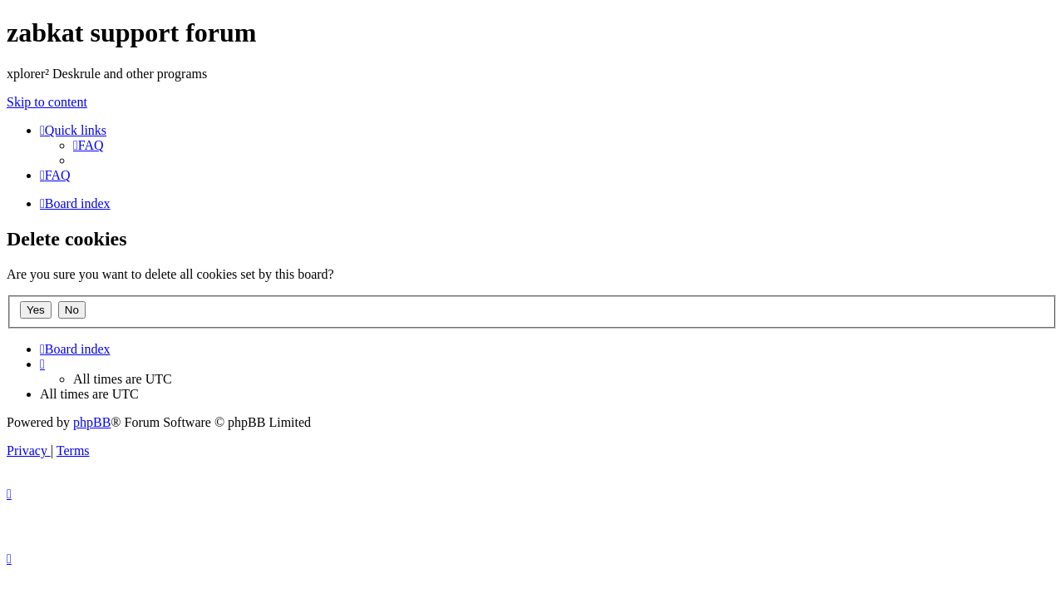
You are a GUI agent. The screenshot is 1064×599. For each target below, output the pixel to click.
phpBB (92, 422)
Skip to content (47, 102)
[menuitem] (88, 145)
